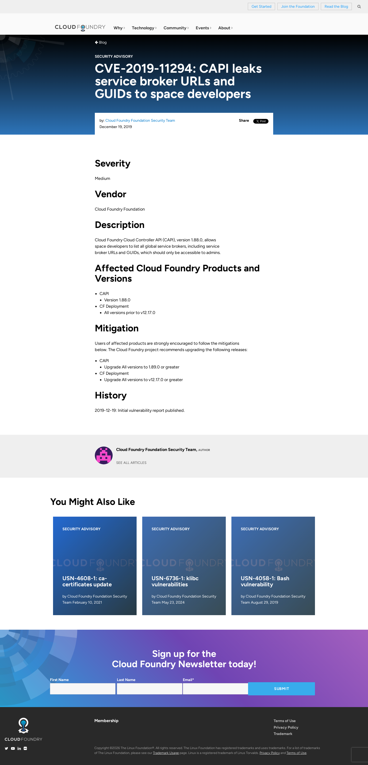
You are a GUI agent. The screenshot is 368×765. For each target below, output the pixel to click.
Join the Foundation (298, 6)
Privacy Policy (286, 727)
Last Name (149, 686)
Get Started (261, 6)
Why (118, 28)
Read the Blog (336, 6)
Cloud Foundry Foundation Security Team (140, 120)
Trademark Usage (166, 753)
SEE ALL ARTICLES (131, 463)
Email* (215, 686)
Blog (101, 42)
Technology (143, 28)
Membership (106, 720)
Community (175, 28)
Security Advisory (114, 56)
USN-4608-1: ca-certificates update (87, 581)
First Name (82, 686)
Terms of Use (285, 721)
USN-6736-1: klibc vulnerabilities (175, 581)
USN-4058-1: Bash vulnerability (265, 581)
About (224, 28)
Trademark (283, 733)
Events (202, 28)
